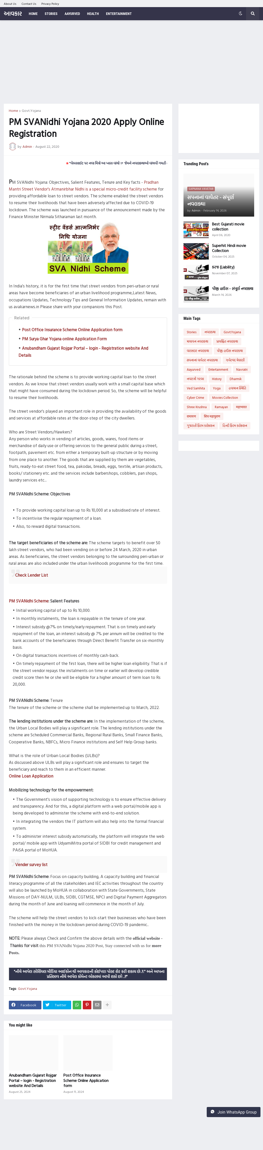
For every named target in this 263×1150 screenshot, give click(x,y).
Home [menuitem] (33, 14)
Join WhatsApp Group (234, 1112)
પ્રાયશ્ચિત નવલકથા (227, 341)
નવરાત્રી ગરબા (195, 378)
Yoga (217, 388)
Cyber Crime (195, 397)
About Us (10, 3)
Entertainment (218, 369)
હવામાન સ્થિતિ (237, 388)
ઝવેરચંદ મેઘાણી (235, 360)
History (217, 378)
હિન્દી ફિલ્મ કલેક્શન (235, 425)
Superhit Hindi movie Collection (229, 248)
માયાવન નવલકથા (197, 341)
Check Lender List (31, 575)
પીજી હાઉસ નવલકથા (230, 350)
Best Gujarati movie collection (228, 227)
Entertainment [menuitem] (119, 14)
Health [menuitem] (93, 14)
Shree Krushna (197, 406)
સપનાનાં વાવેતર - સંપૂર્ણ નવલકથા (210, 200)
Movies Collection (225, 397)
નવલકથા (210, 331)
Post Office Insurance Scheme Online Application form (72, 329)
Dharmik (236, 378)
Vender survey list (31, 864)
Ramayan (221, 406)
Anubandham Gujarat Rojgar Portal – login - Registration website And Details (33, 1080)
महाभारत (241, 406)
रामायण (191, 416)
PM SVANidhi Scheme (28, 601)
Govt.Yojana (31, 110)
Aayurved (193, 369)
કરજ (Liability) (223, 267)
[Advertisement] (131, 62)
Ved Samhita (196, 388)
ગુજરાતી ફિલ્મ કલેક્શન (201, 425)
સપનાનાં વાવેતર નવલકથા (202, 360)
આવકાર (13, 13)
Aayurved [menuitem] (72, 14)
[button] (240, 13)
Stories (191, 331)
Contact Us (28, 3)
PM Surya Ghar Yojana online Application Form (64, 339)
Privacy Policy (50, 3)
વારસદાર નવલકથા (198, 350)
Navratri (242, 369)
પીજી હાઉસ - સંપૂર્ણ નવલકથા (232, 288)
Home (13, 110)
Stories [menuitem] (51, 14)
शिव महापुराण (212, 416)
